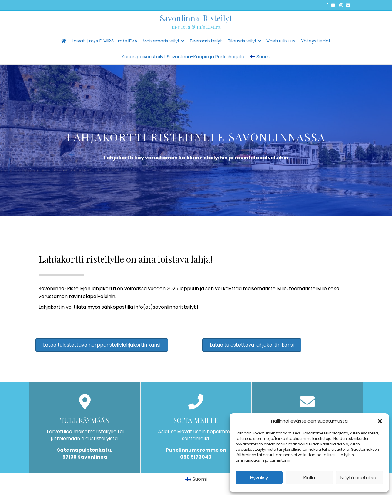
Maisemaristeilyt (161, 41)
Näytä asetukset (359, 477)
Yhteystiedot (316, 41)
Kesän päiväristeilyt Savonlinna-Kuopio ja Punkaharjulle (183, 56)
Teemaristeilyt (205, 41)
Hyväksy (259, 477)
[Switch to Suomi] (196, 479)
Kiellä (309, 477)
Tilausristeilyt (242, 41)
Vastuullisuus (281, 41)
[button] (380, 421)
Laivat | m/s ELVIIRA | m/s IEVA (104, 41)
